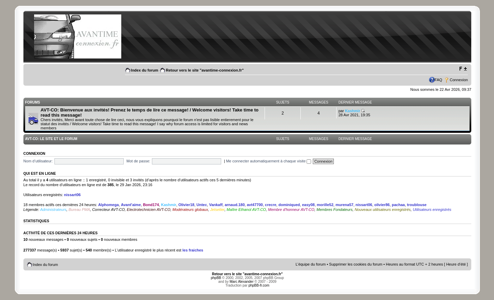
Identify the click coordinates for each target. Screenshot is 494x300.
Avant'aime (131, 205)
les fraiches (192, 250)
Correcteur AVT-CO (108, 209)
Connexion (459, 80)
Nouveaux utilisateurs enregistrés (382, 209)
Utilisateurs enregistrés (432, 209)
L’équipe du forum (311, 264)
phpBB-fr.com (258, 285)
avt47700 (255, 205)
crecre (270, 205)
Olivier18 (186, 205)
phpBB (216, 278)
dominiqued (289, 205)
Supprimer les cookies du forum (355, 264)
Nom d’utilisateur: (38, 161)
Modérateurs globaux (190, 209)
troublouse (416, 205)
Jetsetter (217, 209)
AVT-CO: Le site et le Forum (51, 139)
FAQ (438, 80)
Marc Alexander (242, 281)
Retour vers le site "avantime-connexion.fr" (205, 70)
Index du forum (144, 70)
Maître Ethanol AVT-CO (246, 209)
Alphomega (108, 205)
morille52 (325, 205)
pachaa (398, 205)
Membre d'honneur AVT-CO (291, 209)
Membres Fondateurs (335, 209)
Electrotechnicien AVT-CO (148, 209)
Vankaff (216, 205)
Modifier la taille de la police (463, 69)
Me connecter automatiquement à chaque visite (268, 161)
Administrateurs (53, 209)
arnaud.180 (235, 205)
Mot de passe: (138, 161)
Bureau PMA (79, 209)
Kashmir (352, 111)
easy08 (308, 205)
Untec (201, 205)
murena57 (344, 205)
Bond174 (151, 205)
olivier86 (382, 205)
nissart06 (72, 195)
